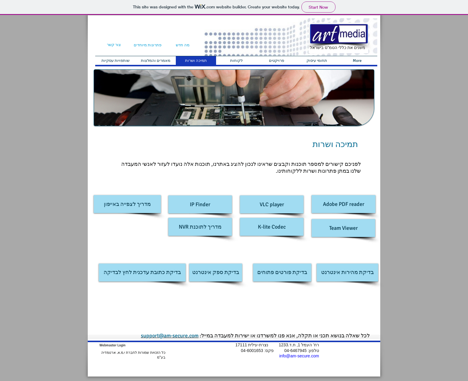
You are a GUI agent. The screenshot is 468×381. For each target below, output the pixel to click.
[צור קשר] (114, 45)
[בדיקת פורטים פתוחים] (282, 272)
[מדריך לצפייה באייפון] (127, 204)
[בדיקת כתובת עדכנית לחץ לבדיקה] (142, 272)
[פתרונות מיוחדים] (147, 45)
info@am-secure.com (299, 356)
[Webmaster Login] (112, 345)
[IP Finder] (200, 204)
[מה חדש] (182, 45)
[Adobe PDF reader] (343, 204)
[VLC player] (272, 204)
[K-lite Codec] (272, 227)
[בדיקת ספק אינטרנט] (215, 272)
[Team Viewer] (343, 228)
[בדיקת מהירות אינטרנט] (347, 272)
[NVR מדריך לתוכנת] (200, 227)
